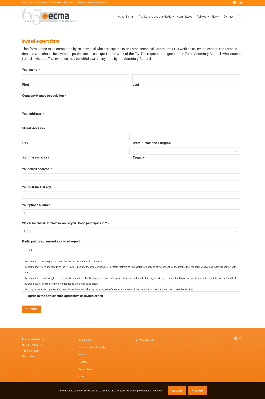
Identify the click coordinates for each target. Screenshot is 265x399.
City (25, 143)
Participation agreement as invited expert (52, 241)
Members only (147, 340)
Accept (177, 390)
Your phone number (37, 205)
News (82, 376)
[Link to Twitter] (236, 337)
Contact (83, 361)
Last (136, 84)
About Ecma (85, 340)
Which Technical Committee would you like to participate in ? (65, 223)
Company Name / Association (44, 95)
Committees (85, 369)
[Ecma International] (50, 16)
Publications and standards (94, 347)
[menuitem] (126, 16)
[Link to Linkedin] (240, 338)
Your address (33, 114)
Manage (197, 390)
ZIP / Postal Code (35, 158)
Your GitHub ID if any (36, 187)
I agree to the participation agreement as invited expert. (65, 296)
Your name (31, 70)
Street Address (33, 128)
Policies (83, 354)
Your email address (37, 169)
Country (139, 157)
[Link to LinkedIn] (239, 2)
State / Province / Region (152, 143)
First (25, 84)
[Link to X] (234, 2)
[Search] (239, 16)
